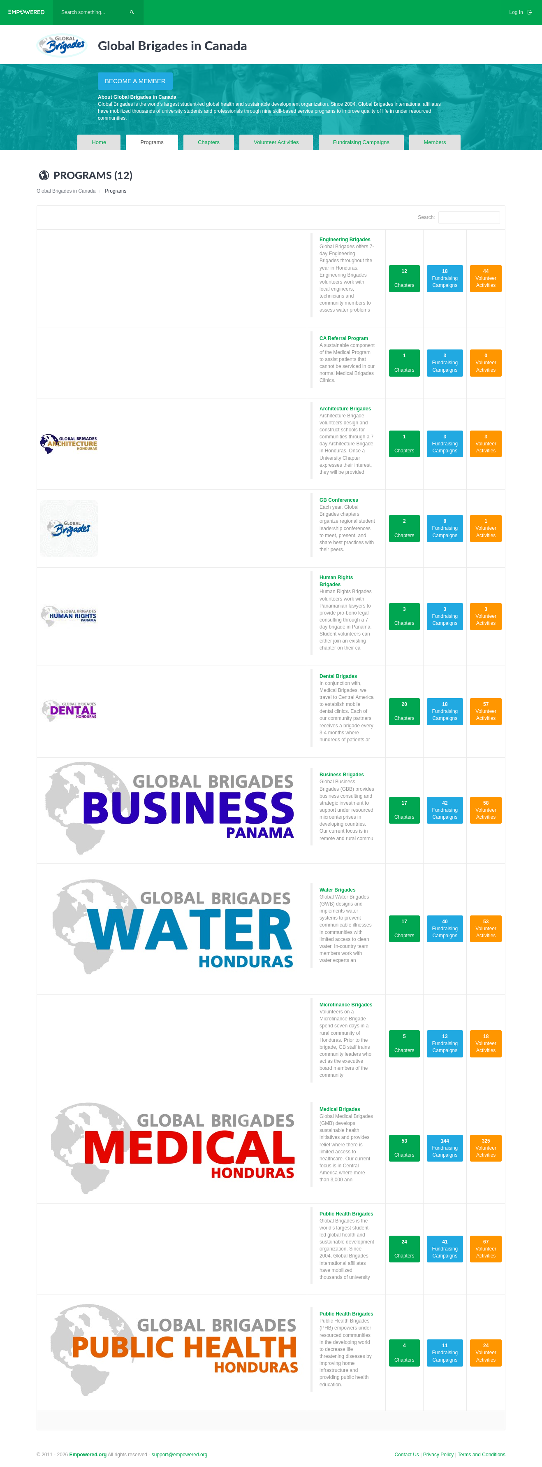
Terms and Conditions (481, 1455)
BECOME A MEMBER (135, 80)
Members (435, 142)
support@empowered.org (180, 1455)
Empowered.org (88, 1455)
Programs (151, 142)
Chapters (209, 142)
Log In (521, 12)
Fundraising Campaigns (361, 142)
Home (99, 142)
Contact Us (407, 1455)
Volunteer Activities (276, 142)
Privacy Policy (439, 1455)
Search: (459, 217)
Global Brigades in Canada (66, 191)
